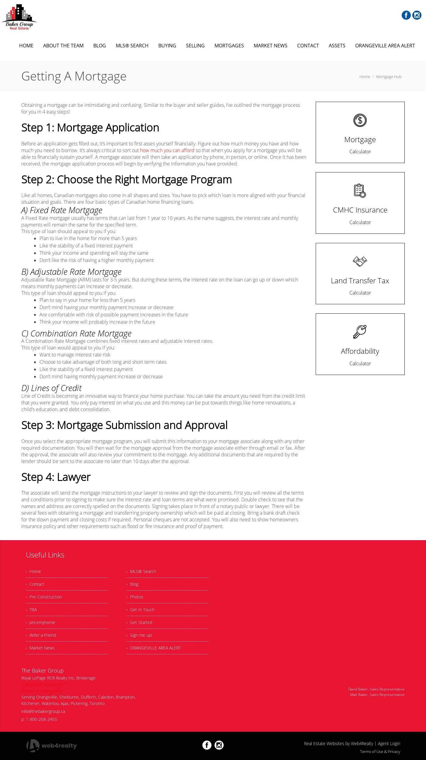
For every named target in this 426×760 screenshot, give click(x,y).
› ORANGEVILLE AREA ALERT (153, 648)
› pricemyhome (40, 622)
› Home (33, 571)
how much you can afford (167, 150)
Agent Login (389, 743)
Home (364, 76)
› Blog (132, 584)
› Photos (134, 597)
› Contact (35, 584)
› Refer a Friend (41, 635)
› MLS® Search (141, 571)
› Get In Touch (140, 609)
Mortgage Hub (389, 76)
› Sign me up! (139, 635)
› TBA (31, 609)
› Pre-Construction (44, 597)
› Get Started (139, 622)
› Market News (40, 648)
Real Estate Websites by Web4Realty (338, 743)
